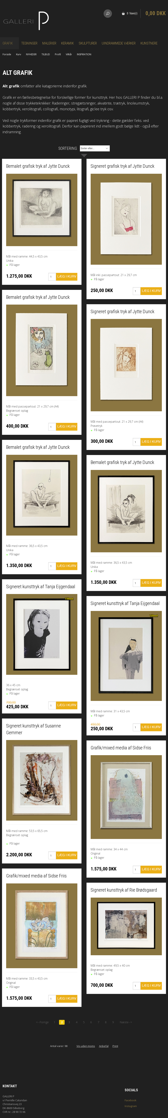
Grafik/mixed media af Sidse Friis (36, 876)
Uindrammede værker (119, 43)
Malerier (49, 43)
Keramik (67, 43)
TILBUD (46, 54)
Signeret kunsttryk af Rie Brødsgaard (124, 890)
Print (115, 1046)
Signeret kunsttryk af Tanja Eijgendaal (40, 586)
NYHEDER (31, 54)
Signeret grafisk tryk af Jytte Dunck (122, 166)
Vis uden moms (86, 1046)
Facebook (130, 1100)
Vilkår (69, 54)
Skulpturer (88, 43)
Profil (58, 54)
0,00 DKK (156, 13)
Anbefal (104, 1046)
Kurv (18, 54)
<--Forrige (42, 1022)
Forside (7, 54)
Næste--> (126, 1022)
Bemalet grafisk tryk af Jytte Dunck (38, 166)
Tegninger (29, 43)
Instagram (131, 1106)
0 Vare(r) (132, 13)
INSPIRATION (84, 54)
